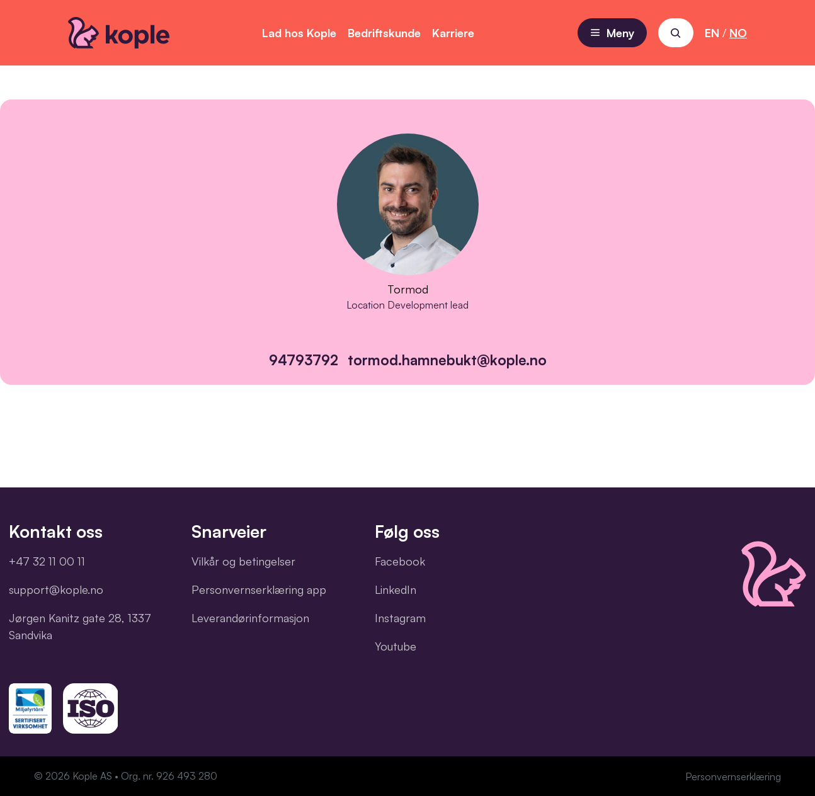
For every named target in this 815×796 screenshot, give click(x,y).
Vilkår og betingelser (243, 561)
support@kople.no (56, 589)
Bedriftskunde (384, 33)
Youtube (395, 646)
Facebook (400, 561)
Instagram (400, 618)
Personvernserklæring (733, 776)
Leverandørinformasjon (250, 618)
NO (738, 33)
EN (712, 33)
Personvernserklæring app (258, 589)
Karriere (453, 33)
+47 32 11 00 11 (47, 561)
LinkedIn (395, 589)
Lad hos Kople (299, 33)
